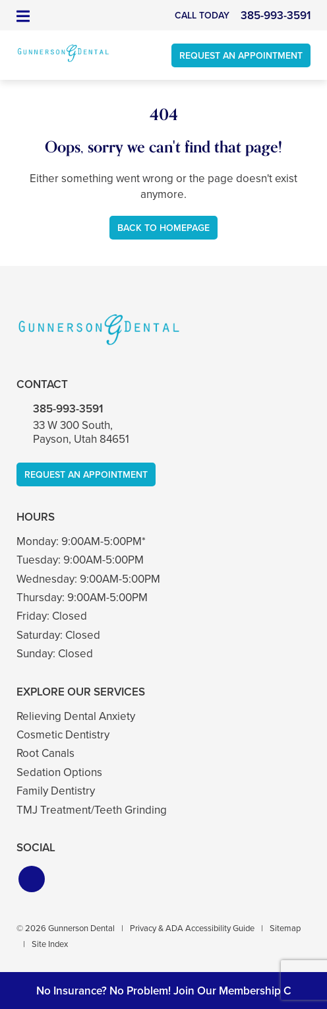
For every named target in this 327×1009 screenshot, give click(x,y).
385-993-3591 (68, 409)
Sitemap (285, 928)
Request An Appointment (241, 56)
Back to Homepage (163, 228)
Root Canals (45, 753)
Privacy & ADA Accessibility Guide (192, 928)
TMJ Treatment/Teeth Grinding (91, 810)
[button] (31, 879)
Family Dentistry (55, 791)
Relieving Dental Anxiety (75, 716)
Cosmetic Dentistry (62, 735)
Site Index (50, 944)
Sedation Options (59, 772)
